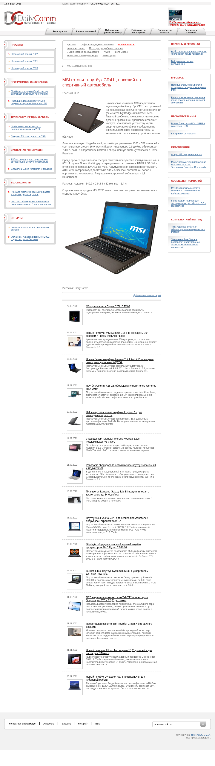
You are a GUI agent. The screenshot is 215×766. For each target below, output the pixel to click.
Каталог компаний (86, 31)
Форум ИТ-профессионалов (186, 154)
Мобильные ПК (79, 66)
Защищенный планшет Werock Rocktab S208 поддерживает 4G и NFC (113, 440)
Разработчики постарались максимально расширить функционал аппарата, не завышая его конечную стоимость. (119, 311)
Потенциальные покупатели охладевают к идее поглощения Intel (188, 87)
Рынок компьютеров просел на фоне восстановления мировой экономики (188, 100)
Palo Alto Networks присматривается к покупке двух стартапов (31, 193)
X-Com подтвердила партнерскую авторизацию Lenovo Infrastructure (29, 160)
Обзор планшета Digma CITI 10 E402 (108, 306)
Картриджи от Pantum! (183, 133)
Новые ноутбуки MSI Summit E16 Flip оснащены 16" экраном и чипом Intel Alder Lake (117, 334)
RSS (97, 723)
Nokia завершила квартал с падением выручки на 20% (26, 127)
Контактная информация (22, 723)
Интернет (17, 218)
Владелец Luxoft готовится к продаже (31, 169)
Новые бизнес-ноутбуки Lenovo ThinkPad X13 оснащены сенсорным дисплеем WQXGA (120, 361)
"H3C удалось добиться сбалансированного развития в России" (188, 229)
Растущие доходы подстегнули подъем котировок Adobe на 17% (29, 102)
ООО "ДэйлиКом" (200, 735)
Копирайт (83, 723)
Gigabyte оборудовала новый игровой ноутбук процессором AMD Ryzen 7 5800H (113, 546)
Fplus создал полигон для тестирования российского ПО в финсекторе (188, 203)
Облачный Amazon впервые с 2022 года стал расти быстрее (30, 238)
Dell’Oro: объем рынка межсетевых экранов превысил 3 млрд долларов (31, 202)
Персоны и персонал (185, 44)
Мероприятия (180, 147)
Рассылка (66, 723)
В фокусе (177, 77)
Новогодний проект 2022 (24, 54)
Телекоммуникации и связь (30, 117)
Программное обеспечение (29, 82)
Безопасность (21, 182)
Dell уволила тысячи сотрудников (182, 62)
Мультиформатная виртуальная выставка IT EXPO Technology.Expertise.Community (188, 164)
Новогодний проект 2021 (24, 61)
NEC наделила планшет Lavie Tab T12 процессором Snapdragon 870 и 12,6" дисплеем (117, 599)
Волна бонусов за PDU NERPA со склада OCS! (188, 124)
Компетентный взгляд (186, 219)
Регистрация (60, 31)
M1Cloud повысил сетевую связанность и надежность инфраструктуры (185, 190)
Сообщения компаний (186, 181)
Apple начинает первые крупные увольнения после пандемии (189, 52)
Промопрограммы (183, 116)
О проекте (48, 723)
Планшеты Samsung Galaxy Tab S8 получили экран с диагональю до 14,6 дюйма (117, 493)
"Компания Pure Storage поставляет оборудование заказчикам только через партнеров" (185, 243)
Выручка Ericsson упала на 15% (28, 136)
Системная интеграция (27, 150)
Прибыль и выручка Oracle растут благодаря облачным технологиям (30, 92)
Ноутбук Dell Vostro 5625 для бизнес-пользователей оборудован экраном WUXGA (117, 520)
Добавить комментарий (147, 295)
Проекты (17, 44)
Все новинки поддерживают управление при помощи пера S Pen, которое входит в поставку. (119, 499)
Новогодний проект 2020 (24, 68)
